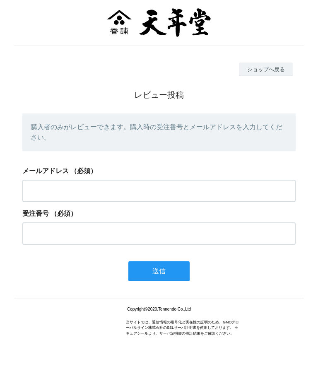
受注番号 (35, 213)
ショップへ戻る (266, 69)
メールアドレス (45, 170)
